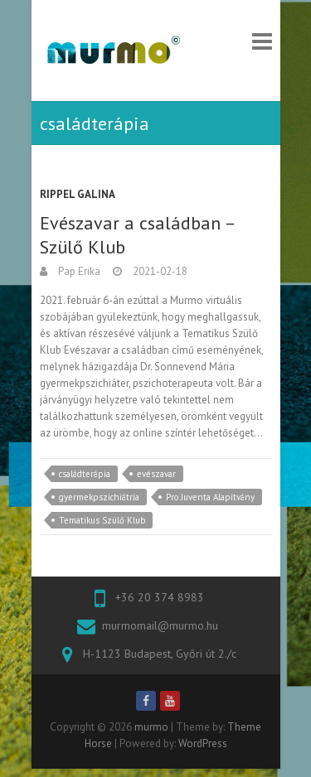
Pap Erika (78, 271)
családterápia (84, 474)
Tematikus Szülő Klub (102, 520)
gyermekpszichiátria (99, 497)
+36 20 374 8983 (159, 597)
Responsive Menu (262, 41)
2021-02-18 (158, 271)
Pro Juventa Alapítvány (210, 497)
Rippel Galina (77, 194)
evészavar (156, 474)
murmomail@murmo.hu (160, 625)
